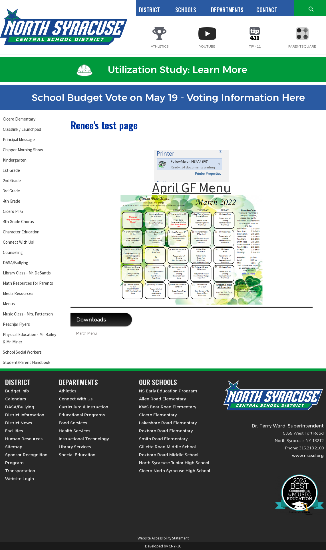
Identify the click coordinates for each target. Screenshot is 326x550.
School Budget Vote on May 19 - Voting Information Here (162, 97)
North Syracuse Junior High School (174, 462)
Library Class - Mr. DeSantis (27, 273)
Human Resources (24, 438)
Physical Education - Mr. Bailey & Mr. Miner (29, 338)
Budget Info (17, 391)
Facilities (14, 430)
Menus (9, 303)
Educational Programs (82, 414)
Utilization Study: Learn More (162, 70)
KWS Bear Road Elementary (167, 407)
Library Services (75, 446)
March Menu (86, 333)
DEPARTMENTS (227, 9)
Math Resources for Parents (28, 283)
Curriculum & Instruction (83, 407)
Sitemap (13, 446)
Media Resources (18, 293)
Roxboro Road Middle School (168, 454)
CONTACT (266, 9)
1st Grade (11, 170)
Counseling (13, 252)
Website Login (19, 478)
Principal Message (19, 139)
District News (18, 422)
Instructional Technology (84, 438)
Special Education (77, 454)
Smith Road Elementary (163, 438)
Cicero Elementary (19, 119)
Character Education (21, 232)
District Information (24, 414)
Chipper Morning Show (23, 149)
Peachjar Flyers (16, 324)
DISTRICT (149, 9)
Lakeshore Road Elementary (168, 422)
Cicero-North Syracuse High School (174, 470)
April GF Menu (191, 187)
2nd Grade (12, 180)
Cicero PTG (13, 211)
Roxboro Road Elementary (166, 430)
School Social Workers (22, 352)
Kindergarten (15, 160)
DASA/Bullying (15, 262)
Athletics (67, 391)
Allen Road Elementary (162, 399)
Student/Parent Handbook (26, 362)
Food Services (73, 422)
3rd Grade (11, 190)
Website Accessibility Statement (163, 538)
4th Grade (11, 201)
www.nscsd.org (308, 455)
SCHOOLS (185, 9)
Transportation (20, 470)
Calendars (15, 399)
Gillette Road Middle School (167, 446)
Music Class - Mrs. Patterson (28, 314)
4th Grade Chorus (18, 221)
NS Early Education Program (168, 391)
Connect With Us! (18, 242)
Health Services (74, 430)
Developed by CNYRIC (163, 546)
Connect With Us (75, 399)
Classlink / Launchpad (22, 129)
